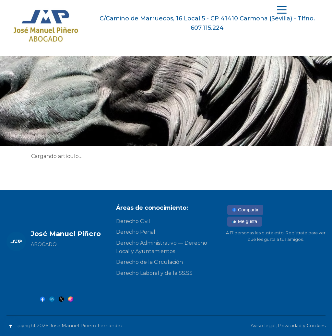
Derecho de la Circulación (149, 262)
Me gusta (244, 221)
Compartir (245, 209)
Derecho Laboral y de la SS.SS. (155, 273)
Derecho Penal (135, 232)
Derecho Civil (133, 221)
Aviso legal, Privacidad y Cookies (288, 326)
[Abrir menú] (282, 10)
